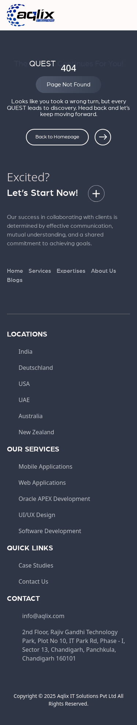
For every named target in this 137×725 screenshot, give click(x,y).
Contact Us (33, 581)
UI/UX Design (37, 515)
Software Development (50, 531)
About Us (103, 271)
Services (39, 271)
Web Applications (42, 483)
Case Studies (36, 565)
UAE (24, 400)
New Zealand (36, 432)
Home (15, 271)
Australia (31, 416)
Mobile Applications (45, 466)
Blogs (15, 280)
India (26, 351)
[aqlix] (30, 15)
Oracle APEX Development (54, 499)
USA (24, 384)
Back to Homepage (57, 137)
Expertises (71, 271)
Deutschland (36, 368)
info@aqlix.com (43, 616)
